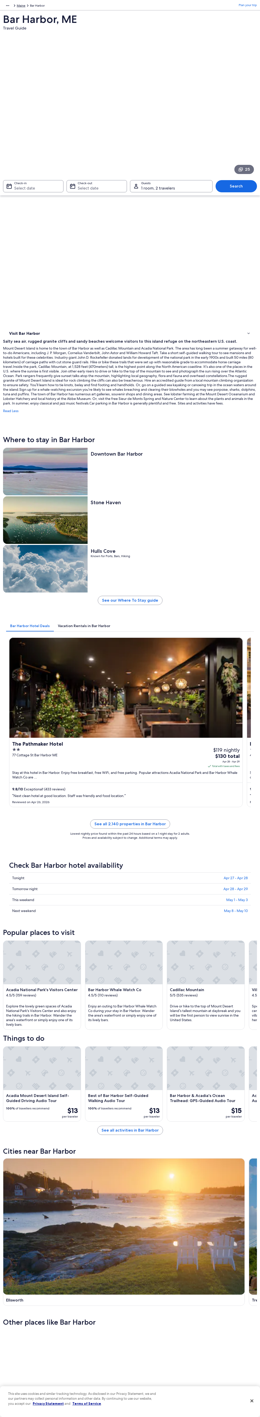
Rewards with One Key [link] (87, 1373)
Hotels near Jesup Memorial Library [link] (43, 1084)
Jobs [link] (11, 1316)
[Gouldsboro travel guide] (97, 959)
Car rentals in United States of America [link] (98, 1357)
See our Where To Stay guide (162, 342)
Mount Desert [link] (145, 1147)
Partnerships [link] (16, 1332)
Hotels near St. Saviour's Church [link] (157, 1084)
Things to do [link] (19, 186)
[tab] (93, 366)
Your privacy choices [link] (149, 1357)
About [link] (12, 1308)
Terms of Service (86, 1403)
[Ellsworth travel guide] (97, 910)
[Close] (251, 1401)
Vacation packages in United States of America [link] (97, 1338)
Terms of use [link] (143, 1324)
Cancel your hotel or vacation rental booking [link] (223, 1318)
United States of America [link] (45, 6)
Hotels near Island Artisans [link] (36, 1094)
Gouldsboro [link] (17, 1156)
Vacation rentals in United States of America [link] (95, 1326)
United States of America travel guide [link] (97, 1308)
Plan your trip (248, 6)
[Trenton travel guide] (161, 910)
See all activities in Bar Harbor (161, 871)
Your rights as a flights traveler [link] (219, 1361)
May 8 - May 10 (236, 574)
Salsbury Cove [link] (208, 1147)
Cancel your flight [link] (211, 1328)
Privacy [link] (140, 1308)
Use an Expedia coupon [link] (215, 1344)
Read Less (74, 237)
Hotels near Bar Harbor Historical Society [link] (163, 1104)
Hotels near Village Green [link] (35, 1075)
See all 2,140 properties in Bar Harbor (162, 493)
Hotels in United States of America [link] (95, 1316)
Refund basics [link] (208, 1336)
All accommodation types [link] (89, 1365)
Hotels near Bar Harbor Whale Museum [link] (46, 1113)
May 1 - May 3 (237, 563)
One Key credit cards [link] (86, 1381)
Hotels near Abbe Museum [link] (153, 1075)
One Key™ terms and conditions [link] (157, 1332)
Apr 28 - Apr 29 (235, 552)
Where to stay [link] (20, 179)
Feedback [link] (15, 1373)
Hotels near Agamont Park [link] (35, 1104)
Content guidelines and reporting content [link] (158, 1367)
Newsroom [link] (15, 1340)
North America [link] (13, 6)
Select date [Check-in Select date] (21, 123)
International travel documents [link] (220, 1353)
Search (238, 121)
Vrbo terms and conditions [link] (153, 1340)
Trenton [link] (76, 1147)
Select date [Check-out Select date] (86, 123)
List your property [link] (20, 1324)
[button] (130, 1041)
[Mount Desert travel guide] (226, 910)
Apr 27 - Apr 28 (236, 541)
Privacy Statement (48, 1403)
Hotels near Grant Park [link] (149, 1113)
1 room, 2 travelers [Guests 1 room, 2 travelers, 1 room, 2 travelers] (158, 123)
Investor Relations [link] (20, 1349)
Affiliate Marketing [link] (21, 1365)
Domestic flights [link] (83, 1349)
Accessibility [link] (143, 1349)
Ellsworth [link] (14, 1147)
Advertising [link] (16, 1357)
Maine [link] (71, 6)
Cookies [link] (140, 1316)
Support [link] (204, 1308)
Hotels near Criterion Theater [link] (154, 1094)
